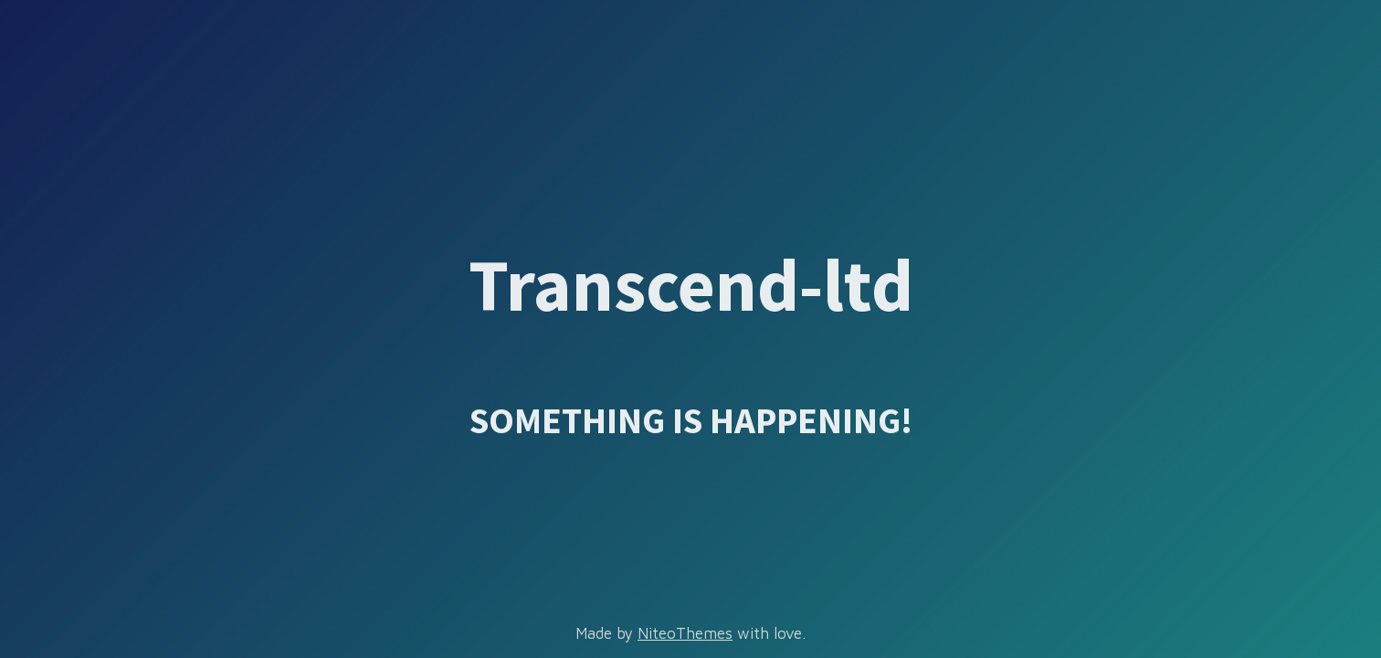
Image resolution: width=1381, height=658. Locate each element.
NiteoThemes (685, 633)
